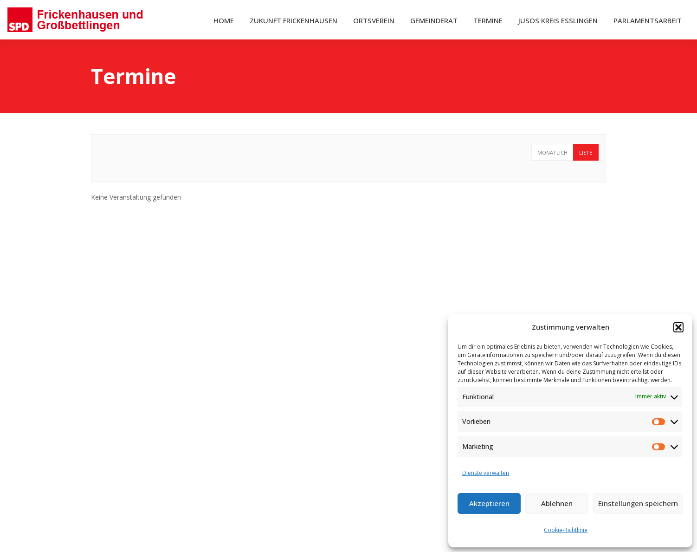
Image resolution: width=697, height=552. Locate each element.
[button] (678, 327)
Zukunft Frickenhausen (293, 20)
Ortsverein (373, 20)
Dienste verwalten (485, 473)
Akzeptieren (489, 503)
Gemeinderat (434, 20)
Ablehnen (557, 503)
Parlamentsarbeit (647, 20)
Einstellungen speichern (638, 503)
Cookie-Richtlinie (565, 530)
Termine (488, 20)
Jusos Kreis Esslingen (558, 20)
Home (223, 20)
